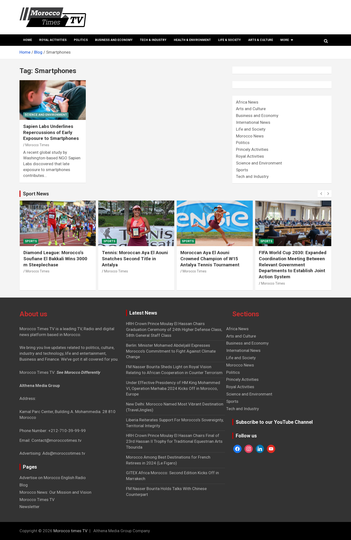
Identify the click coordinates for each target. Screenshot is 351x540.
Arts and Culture (251, 108)
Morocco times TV (70, 530)
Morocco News (250, 136)
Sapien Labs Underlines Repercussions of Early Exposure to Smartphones (51, 132)
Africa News (247, 102)
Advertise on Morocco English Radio (53, 477)
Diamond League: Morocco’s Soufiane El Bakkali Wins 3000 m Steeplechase (55, 258)
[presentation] (321, 193)
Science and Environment (46, 114)
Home (27, 40)
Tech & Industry (153, 40)
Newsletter (29, 506)
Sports (242, 169)
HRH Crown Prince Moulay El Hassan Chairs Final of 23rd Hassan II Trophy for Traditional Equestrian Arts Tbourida (174, 441)
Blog (24, 484)
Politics (81, 40)
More (284, 40)
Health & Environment (192, 40)
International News (253, 122)
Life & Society (229, 40)
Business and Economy (114, 40)
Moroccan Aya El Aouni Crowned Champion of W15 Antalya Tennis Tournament (209, 258)
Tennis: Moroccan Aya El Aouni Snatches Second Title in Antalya (135, 258)
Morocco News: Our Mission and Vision (55, 492)
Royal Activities (53, 40)
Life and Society (250, 129)
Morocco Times (37, 145)
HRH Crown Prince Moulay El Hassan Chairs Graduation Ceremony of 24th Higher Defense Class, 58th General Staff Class (174, 329)
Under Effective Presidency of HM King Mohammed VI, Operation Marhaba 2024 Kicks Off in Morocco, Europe (173, 388)
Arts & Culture (260, 40)
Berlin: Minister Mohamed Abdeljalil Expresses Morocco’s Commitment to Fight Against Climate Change (171, 351)
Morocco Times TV (37, 499)
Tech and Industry (252, 176)
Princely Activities (252, 149)
